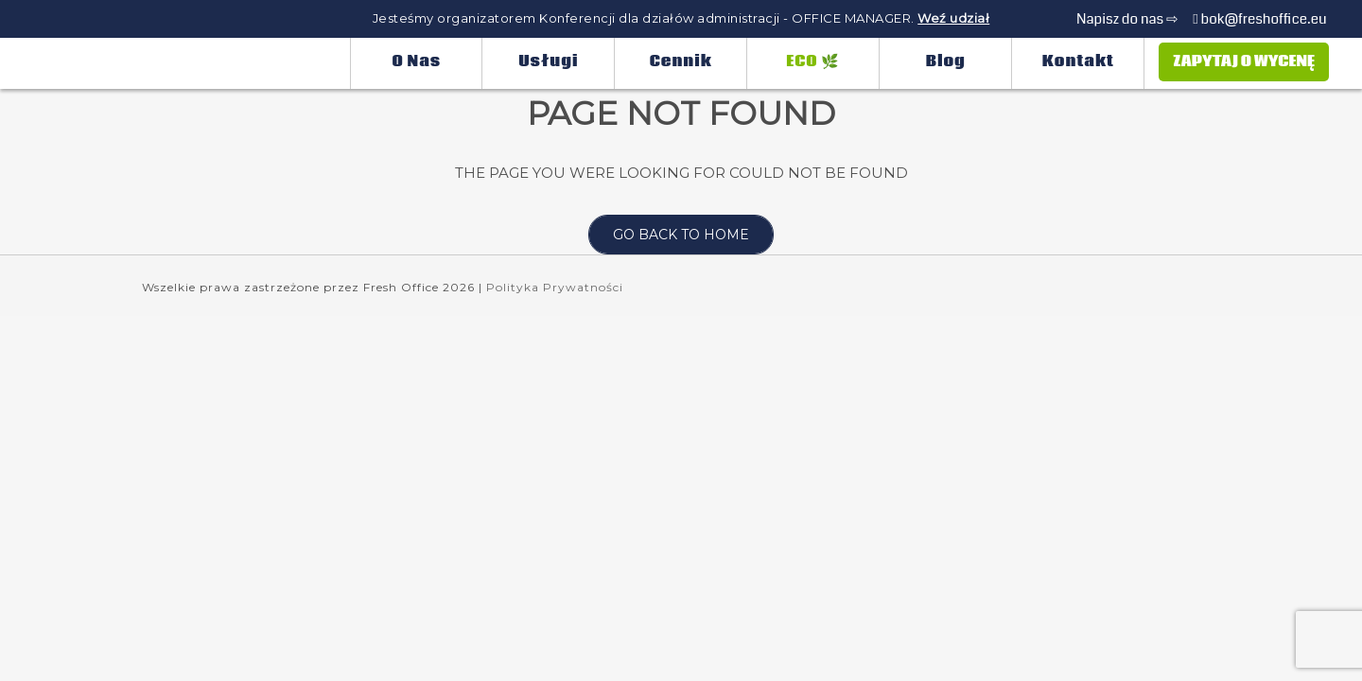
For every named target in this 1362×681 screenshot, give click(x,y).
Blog (946, 61)
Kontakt (1078, 61)
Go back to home (668, 234)
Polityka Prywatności (554, 287)
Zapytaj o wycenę (1244, 61)
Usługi (548, 61)
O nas (417, 61)
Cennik (681, 61)
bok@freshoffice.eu (1259, 19)
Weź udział (953, 18)
